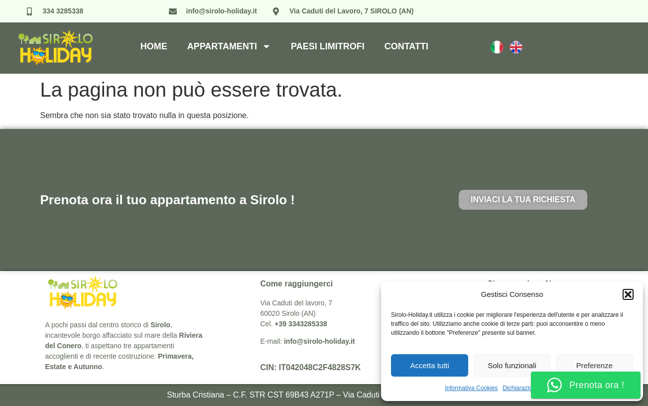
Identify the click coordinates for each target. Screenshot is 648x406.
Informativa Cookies (471, 388)
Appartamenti (229, 46)
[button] (628, 294)
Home (153, 46)
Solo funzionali (512, 365)
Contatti (406, 46)
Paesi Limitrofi (328, 46)
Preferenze (594, 365)
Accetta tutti (429, 365)
